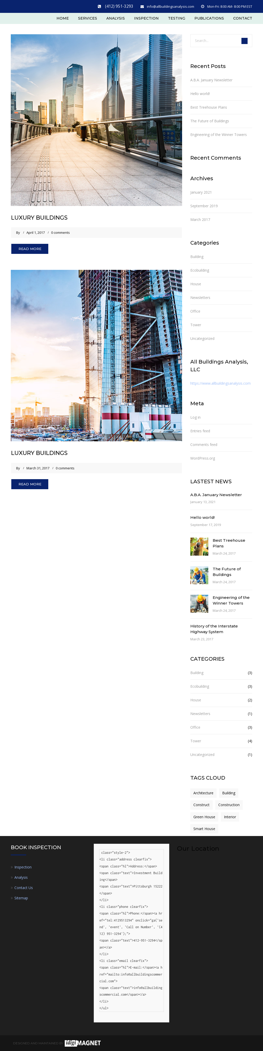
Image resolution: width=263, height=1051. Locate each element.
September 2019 (204, 205)
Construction (229, 804)
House (195, 283)
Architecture (203, 792)
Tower (195, 324)
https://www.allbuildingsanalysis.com (220, 382)
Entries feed (200, 430)
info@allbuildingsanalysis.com (170, 5)
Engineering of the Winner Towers (218, 134)
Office (195, 310)
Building (196, 256)
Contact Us (23, 887)
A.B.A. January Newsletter (211, 79)
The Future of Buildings (209, 120)
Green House (204, 816)
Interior (230, 816)
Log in (195, 416)
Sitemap (21, 897)
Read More (32, 248)
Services (87, 17)
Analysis (115, 17)
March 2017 (200, 219)
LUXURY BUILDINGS (44, 217)
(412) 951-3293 (122, 5)
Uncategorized (202, 337)
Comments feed (203, 443)
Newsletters (200, 297)
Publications (209, 17)
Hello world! (200, 93)
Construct (201, 804)
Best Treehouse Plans (208, 106)
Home (63, 17)
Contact (242, 17)
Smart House (204, 828)
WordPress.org (202, 457)
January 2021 (201, 191)
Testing (176, 17)
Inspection (146, 17)
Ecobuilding (199, 269)
